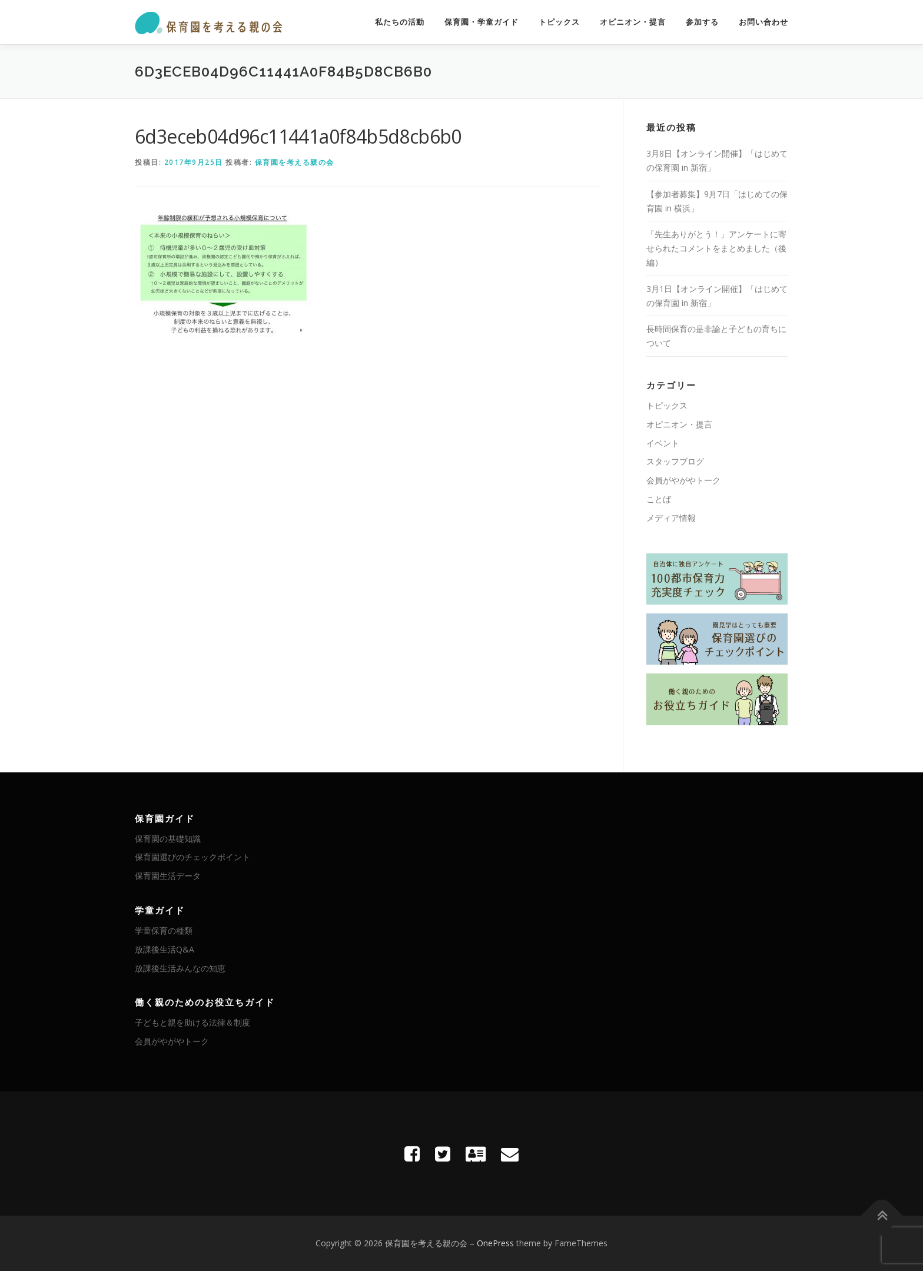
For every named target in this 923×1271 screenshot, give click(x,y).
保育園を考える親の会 (294, 162)
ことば (658, 499)
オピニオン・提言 (633, 22)
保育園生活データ (168, 875)
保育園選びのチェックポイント (192, 856)
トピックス (559, 22)
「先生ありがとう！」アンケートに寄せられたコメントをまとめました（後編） (716, 248)
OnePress (495, 1243)
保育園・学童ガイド (481, 22)
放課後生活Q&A (164, 949)
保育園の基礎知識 (168, 838)
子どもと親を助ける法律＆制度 (192, 1022)
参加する (702, 22)
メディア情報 (671, 517)
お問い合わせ (763, 22)
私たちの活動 (399, 22)
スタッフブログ (675, 461)
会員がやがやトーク (683, 480)
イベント (662, 443)
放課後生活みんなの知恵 (180, 968)
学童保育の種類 (163, 930)
